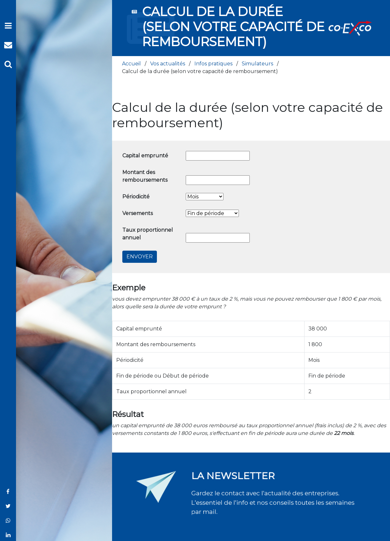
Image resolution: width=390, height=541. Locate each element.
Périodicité (136, 197)
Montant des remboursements (144, 176)
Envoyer (139, 257)
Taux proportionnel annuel (147, 234)
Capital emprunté (145, 156)
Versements (137, 213)
